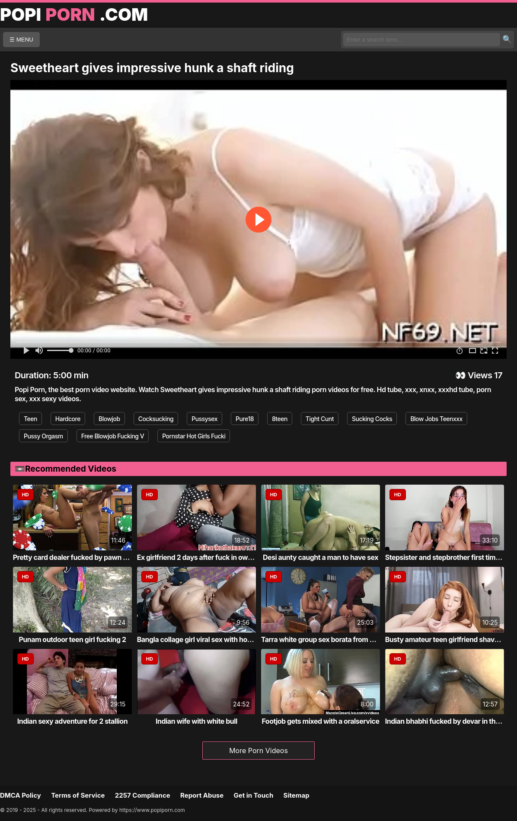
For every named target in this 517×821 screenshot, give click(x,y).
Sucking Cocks (372, 418)
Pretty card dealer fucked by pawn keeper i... (83, 557)
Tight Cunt (320, 418)
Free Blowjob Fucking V (112, 436)
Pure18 (245, 418)
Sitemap (297, 795)
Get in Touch (253, 795)
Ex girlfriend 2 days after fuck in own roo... (203, 557)
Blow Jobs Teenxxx (436, 418)
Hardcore (67, 418)
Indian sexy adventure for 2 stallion (72, 721)
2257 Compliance (142, 795)
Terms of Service (78, 795)
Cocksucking (156, 418)
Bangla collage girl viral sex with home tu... (204, 639)
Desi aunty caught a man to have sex (320, 557)
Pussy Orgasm (43, 436)
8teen (279, 418)
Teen (30, 418)
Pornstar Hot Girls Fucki (193, 436)
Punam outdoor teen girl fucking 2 (72, 639)
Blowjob (109, 418)
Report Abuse (201, 795)
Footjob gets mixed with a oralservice (320, 721)
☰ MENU (21, 39)
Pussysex (204, 418)
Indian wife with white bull (196, 721)
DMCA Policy (20, 795)
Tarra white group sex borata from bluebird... (331, 639)
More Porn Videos (258, 750)
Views (480, 375)
